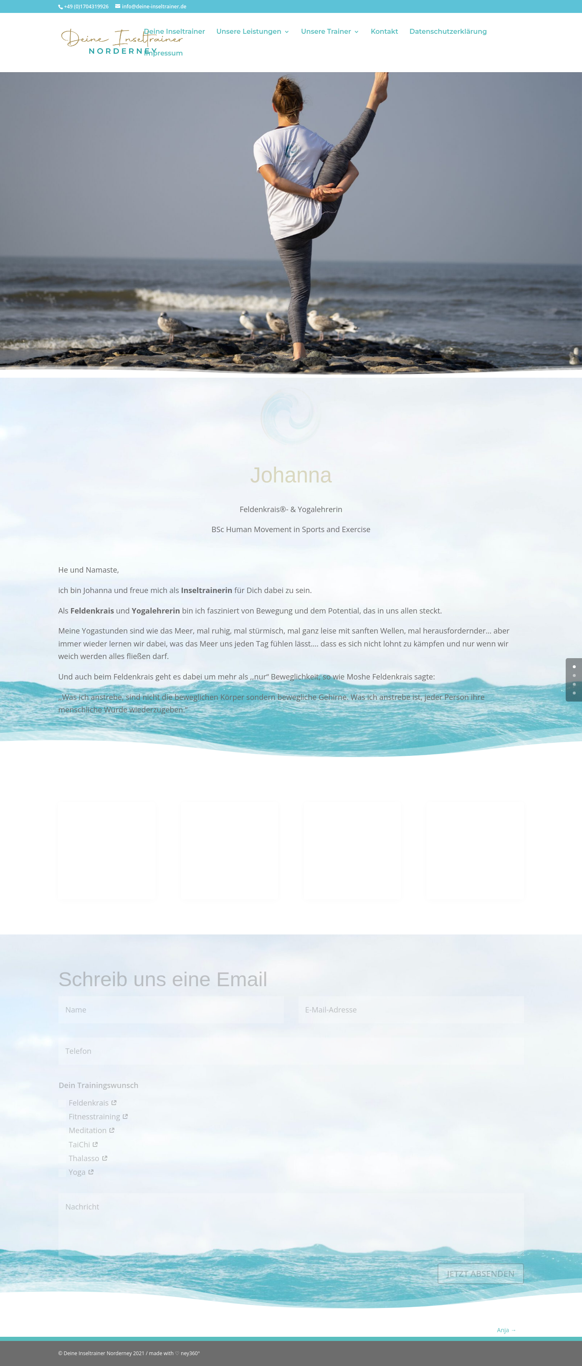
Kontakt (384, 32)
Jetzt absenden (480, 1273)
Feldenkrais (87, 1103)
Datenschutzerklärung (448, 32)
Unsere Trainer (326, 32)
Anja (506, 1330)
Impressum (163, 53)
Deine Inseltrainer (174, 32)
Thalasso (83, 1158)
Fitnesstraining (93, 1116)
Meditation (86, 1130)
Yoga (76, 1172)
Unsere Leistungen (248, 32)
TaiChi (78, 1144)
